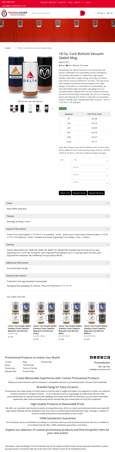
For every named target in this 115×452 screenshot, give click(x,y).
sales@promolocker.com (14, 5)
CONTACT (62, 2)
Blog (25, 362)
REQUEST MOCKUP (48, 2)
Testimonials (28, 365)
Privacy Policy (28, 371)
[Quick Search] (54, 13)
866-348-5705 (8, 2)
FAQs (71, 2)
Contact (8, 362)
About (7, 365)
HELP (88, 2)
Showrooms (10, 368)
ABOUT (77, 2)
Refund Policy (10, 371)
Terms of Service (30, 368)
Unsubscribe (46, 362)
